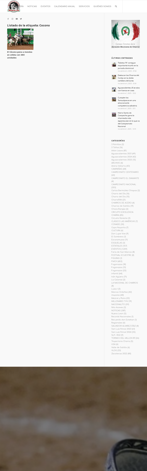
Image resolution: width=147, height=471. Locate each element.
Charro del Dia (118, 197)
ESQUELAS (116, 243)
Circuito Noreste (119, 218)
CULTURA (115, 231)
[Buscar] (116, 6)
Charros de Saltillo (120, 206)
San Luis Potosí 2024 (121, 332)
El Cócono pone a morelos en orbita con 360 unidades (19, 55)
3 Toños (115, 147)
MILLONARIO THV (119, 301)
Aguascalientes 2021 (121, 154)
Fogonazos (116, 264)
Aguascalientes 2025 (121, 160)
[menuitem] (16, 6)
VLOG (114, 350)
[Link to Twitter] (21, 19)
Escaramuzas (117, 240)
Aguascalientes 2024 (121, 157)
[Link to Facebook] (8, 19)
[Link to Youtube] (16, 19)
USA (113, 344)
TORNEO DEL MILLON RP (123, 338)
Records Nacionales (121, 317)
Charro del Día (118, 194)
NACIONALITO (118, 304)
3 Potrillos (116, 144)
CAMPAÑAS (116, 169)
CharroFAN (116, 200)
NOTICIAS (116, 311)
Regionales (116, 323)
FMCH (114, 261)
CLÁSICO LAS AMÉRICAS (123, 221)
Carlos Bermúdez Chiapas (124, 191)
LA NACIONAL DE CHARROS (124, 283)
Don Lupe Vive (118, 234)
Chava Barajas (118, 209)
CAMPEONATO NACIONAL (123, 184)
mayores (115, 295)
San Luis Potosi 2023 (121, 329)
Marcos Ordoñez (119, 292)
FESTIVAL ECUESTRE (121, 255)
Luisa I (114, 289)
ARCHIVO (115, 163)
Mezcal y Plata (118, 298)
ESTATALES (116, 246)
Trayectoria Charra (120, 341)
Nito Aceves (117, 307)
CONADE (115, 224)
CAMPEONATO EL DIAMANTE (125, 178)
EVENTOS (116, 249)
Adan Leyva (117, 151)
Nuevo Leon (117, 314)
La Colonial (116, 280)
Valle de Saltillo (119, 347)
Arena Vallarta (118, 166)
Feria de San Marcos (121, 252)
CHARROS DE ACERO (121, 203)
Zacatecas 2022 (119, 354)
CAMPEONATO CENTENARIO (125, 172)
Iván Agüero (117, 277)
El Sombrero (117, 237)
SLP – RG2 (115, 335)
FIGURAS (115, 258)
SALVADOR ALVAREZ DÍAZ (123, 326)
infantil (114, 274)
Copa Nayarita (118, 228)
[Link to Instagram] (12, 19)
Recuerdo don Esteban (122, 320)
